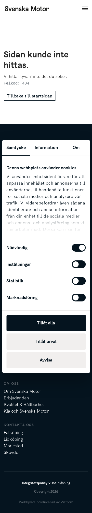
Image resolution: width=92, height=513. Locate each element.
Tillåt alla (46, 323)
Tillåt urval (46, 341)
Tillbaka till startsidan (29, 96)
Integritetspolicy (34, 483)
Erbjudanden (16, 398)
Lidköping (13, 439)
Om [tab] (76, 147)
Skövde (11, 452)
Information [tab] (46, 147)
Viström (67, 502)
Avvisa (46, 360)
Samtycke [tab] (16, 147)
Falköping (13, 432)
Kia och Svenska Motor (26, 411)
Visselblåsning (59, 483)
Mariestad (13, 446)
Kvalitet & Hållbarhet (24, 404)
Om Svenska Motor (22, 391)
